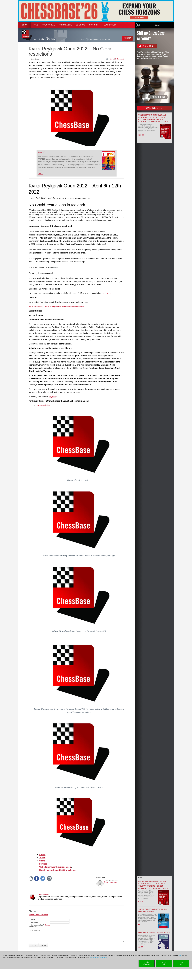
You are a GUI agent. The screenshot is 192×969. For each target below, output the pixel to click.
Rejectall (164, 963)
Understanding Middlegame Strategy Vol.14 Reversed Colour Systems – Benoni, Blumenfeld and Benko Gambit (153, 884)
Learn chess (110, 25)
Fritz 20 (41, 152)
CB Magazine (65, 25)
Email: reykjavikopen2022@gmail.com (57, 870)
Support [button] (94, 25)
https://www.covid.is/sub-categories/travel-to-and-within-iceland (56, 306)
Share (42, 854)
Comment (32, 927)
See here (107, 293)
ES (106, 39)
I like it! (111, 59)
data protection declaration (98, 957)
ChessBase (43, 894)
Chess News (44, 38)
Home (35, 25)
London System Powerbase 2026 (154, 932)
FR (109, 39)
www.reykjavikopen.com (59, 867)
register (52, 396)
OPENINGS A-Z (48, 25)
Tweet (42, 858)
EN (103, 39)
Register (48, 925)
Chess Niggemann (110, 882)
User (32, 920)
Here (179, 955)
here (55, 267)
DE (100, 39)
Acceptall (181, 963)
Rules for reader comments (38, 915)
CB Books (80, 25)
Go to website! (43, 405)
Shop (24, 25)
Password (34, 922)
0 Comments (119, 59)
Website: (43, 867)
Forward (43, 864)
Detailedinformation (146, 963)
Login (157, 25)
